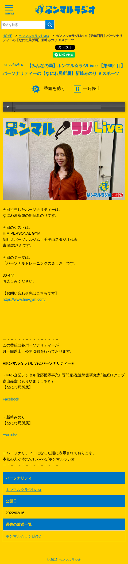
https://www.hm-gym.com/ (24, 299)
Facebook (11, 399)
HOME (7, 36)
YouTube (10, 435)
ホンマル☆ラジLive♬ (33, 36)
